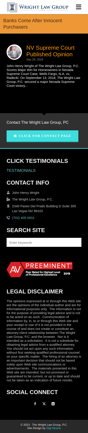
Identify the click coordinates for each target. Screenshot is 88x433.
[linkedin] (53, 404)
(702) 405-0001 (23, 218)
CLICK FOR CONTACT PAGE (42, 136)
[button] (75, 242)
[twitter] (44, 404)
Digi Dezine (53, 428)
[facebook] (35, 404)
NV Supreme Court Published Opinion (50, 51)
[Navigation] (78, 7)
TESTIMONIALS (21, 170)
